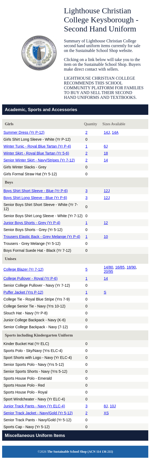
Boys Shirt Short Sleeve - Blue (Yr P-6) (35, 191)
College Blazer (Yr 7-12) (23, 269)
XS (106, 413)
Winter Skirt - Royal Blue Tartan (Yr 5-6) (36, 153)
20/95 (108, 271)
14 (106, 160)
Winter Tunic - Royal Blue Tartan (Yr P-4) (37, 146)
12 (106, 223)
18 (106, 153)
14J (107, 132)
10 (106, 236)
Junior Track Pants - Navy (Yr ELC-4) (34, 406)
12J (107, 191)
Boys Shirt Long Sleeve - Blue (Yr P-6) (35, 198)
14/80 (108, 267)
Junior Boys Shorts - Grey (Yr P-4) (31, 223)
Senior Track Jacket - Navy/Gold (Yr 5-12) (38, 413)
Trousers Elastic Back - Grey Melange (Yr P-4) (41, 236)
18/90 (131, 267)
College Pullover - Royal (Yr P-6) (30, 278)
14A (115, 132)
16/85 (120, 267)
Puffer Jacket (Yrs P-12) (23, 292)
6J (106, 146)
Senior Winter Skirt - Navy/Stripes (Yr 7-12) (39, 160)
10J (113, 406)
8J (106, 406)
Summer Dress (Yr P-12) (23, 132)
